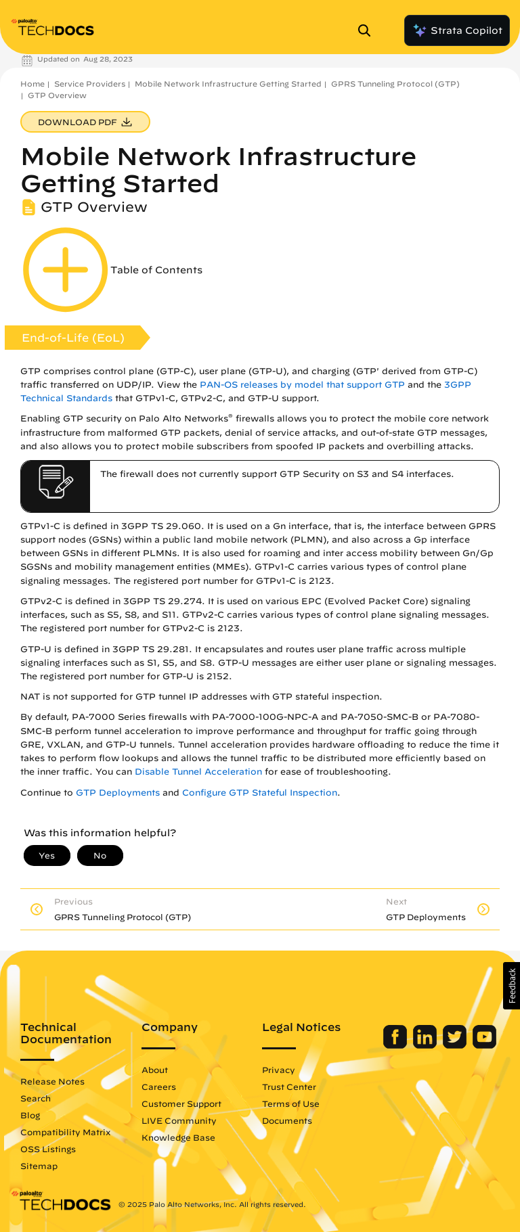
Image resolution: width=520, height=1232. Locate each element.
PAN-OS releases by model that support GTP (302, 385)
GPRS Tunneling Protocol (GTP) (395, 83)
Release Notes (52, 1081)
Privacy (278, 1069)
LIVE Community (179, 1120)
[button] (511, 985)
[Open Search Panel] (368, 30)
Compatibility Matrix (65, 1132)
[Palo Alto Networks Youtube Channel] (484, 1045)
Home (32, 83)
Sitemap (39, 1165)
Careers (159, 1086)
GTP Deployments (118, 793)
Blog (30, 1115)
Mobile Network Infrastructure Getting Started (228, 83)
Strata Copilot (457, 30)
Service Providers (89, 83)
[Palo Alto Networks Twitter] (456, 1045)
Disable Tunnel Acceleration (198, 772)
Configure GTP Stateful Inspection (259, 793)
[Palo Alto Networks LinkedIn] (426, 1045)
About (155, 1069)
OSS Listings (48, 1149)
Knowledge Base (178, 1137)
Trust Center (289, 1086)
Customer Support (181, 1103)
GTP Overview (57, 95)
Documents (287, 1120)
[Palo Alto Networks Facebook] (396, 1045)
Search (35, 1098)
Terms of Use (291, 1103)
